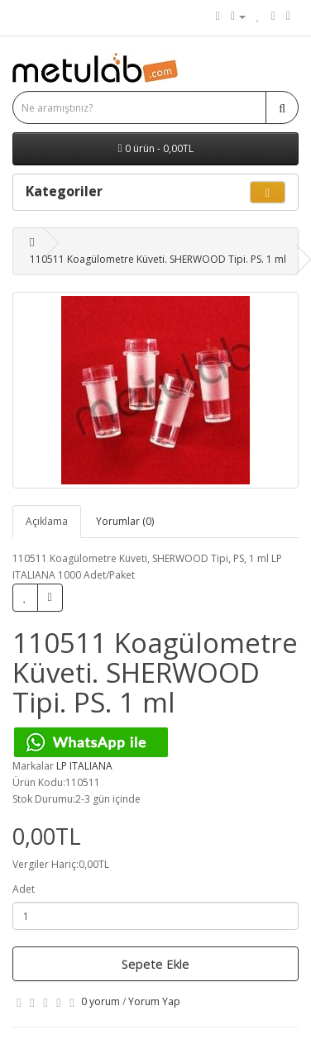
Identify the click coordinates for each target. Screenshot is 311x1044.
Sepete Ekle (155, 964)
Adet (23, 889)
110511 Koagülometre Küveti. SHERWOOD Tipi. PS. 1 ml (158, 259)
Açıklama (47, 521)
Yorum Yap (154, 1001)
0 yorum (100, 1001)
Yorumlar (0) (125, 521)
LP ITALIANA (84, 766)
